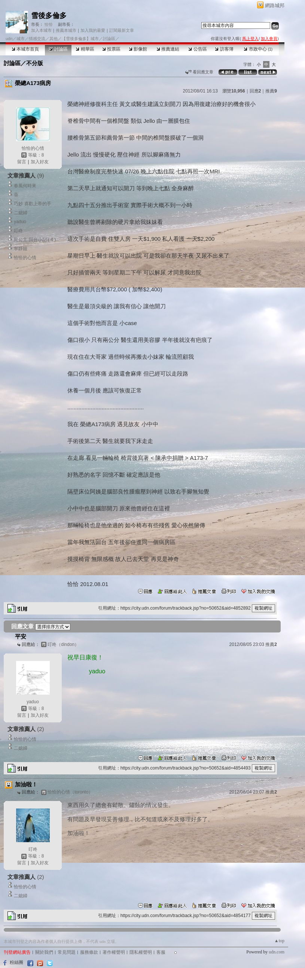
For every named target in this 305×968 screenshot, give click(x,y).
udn (9, 38)
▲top (279, 940)
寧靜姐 (20, 248)
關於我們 (44, 952)
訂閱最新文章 (121, 30)
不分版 (34, 63)
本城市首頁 (25, 49)
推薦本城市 (66, 30)
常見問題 (67, 952)
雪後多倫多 (49, 15)
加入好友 (40, 161)
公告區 (197, 49)
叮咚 (18, 230)
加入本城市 (41, 30)
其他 (53, 38)
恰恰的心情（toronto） (70, 792)
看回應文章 (199, 72)
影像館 (138, 49)
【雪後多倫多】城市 (80, 38)
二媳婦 (20, 212)
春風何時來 (25, 185)
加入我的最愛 (92, 30)
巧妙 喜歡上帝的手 (32, 203)
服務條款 (89, 952)
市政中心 (258, 49)
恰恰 (48, 24)
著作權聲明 (114, 952)
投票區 (111, 49)
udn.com (276, 952)
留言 (21, 161)
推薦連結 (167, 49)
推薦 (271, 91)
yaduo (20, 221)
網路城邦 (274, 5)
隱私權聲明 (140, 952)
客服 (160, 952)
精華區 (85, 49)
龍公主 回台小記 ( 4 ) (35, 239)
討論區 (58, 49)
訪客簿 (224, 49)
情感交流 (37, 38)
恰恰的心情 (33, 148)
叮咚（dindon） (63, 644)
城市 (20, 38)
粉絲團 (16, 962)
